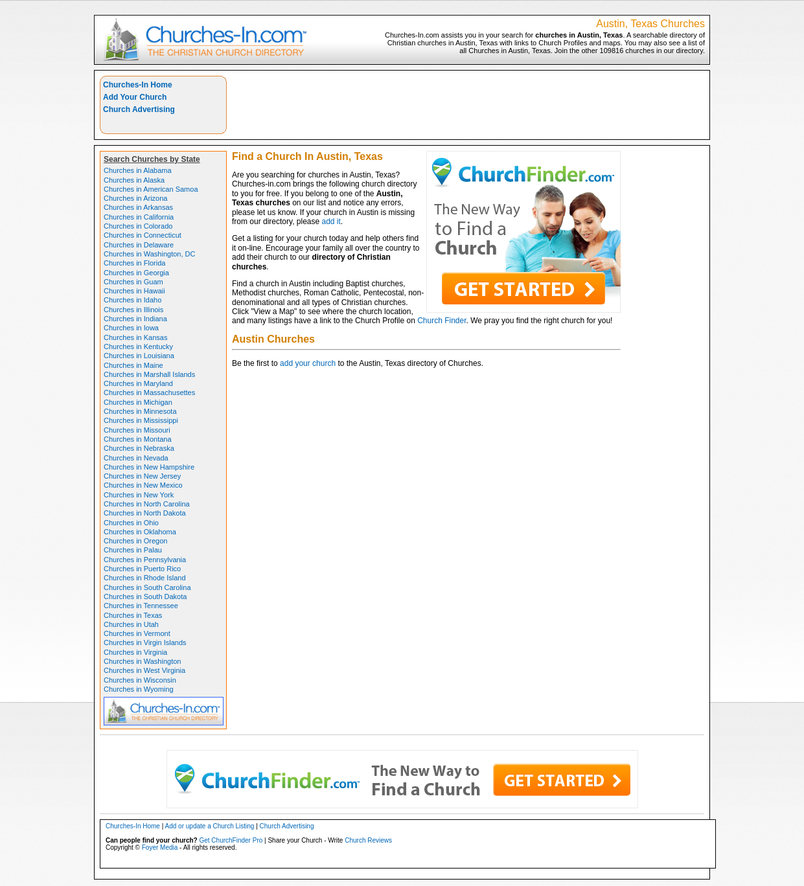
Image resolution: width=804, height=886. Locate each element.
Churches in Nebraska (139, 448)
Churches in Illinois (133, 309)
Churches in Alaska (134, 180)
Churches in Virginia (135, 652)
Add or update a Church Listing (210, 826)
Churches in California (139, 217)
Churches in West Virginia (144, 670)
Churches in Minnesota (140, 411)
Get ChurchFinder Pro (230, 840)
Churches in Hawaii (134, 291)
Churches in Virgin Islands (145, 642)
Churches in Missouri (137, 430)
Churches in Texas (133, 615)
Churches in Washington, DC (149, 254)
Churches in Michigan (138, 402)
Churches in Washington (142, 661)
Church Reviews (368, 840)
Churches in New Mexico (143, 485)
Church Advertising (139, 109)
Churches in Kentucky (138, 346)
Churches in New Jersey (142, 476)
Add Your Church (135, 97)
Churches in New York (139, 495)
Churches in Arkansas (138, 207)
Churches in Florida (134, 263)
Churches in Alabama (138, 170)
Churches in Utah (131, 624)
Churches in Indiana (135, 319)
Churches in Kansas (135, 337)
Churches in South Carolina (147, 587)
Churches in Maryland (138, 383)
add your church (308, 363)
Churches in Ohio (131, 523)
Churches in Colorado (138, 226)
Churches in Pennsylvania (145, 559)
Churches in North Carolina (147, 504)
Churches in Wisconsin (140, 680)
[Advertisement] (468, 105)
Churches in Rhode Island (145, 578)
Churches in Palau (133, 550)
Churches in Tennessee (141, 605)
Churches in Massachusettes (149, 392)
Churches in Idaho (132, 300)
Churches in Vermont (137, 633)
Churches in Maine (133, 365)
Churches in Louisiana (139, 355)
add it (331, 221)
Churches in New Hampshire (149, 467)
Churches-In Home (137, 84)
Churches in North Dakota (145, 513)
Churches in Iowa (131, 328)
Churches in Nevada (136, 458)
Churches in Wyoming (139, 689)
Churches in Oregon (135, 541)
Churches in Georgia (136, 273)
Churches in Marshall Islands (149, 374)
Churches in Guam (133, 282)
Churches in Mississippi (141, 420)
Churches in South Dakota (145, 596)
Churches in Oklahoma (140, 532)
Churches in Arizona (135, 198)
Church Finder (441, 320)
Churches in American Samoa (151, 189)
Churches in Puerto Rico (142, 569)
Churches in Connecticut (142, 235)
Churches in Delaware (139, 245)
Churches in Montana (138, 439)
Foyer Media (160, 847)
